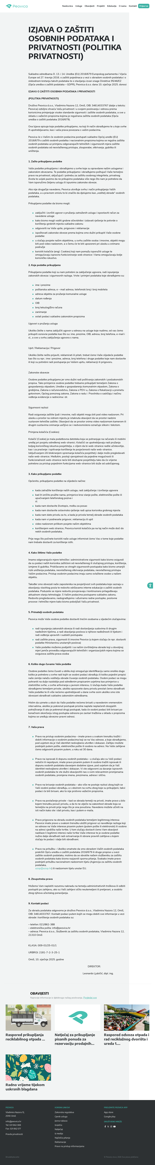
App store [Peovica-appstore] (108, 1112)
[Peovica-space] (28, 1118)
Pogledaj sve (90, 997)
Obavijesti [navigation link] (89, 6)
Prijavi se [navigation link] (143, 6)
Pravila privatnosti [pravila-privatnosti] (14, 1134)
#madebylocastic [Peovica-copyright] (12, 1157)
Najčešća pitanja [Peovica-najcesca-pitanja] (62, 1138)
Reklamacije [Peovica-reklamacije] (60, 1142)
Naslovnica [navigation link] (67, 6)
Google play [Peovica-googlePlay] (109, 1116)
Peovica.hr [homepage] (17, 6)
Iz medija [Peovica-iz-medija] (59, 1133)
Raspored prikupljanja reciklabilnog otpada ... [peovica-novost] (25, 1037)
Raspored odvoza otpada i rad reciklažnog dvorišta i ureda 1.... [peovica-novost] (126, 1039)
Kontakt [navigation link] (133, 6)
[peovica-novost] (28, 1017)
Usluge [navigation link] (78, 6)
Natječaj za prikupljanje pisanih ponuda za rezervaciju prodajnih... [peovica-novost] (75, 1039)
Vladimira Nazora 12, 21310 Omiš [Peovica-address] (15, 1114)
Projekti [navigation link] (101, 6)
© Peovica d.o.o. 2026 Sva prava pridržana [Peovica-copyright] (121, 1157)
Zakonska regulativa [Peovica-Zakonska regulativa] (64, 1112)
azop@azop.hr (43, 868)
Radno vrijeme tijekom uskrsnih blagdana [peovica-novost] (25, 1087)
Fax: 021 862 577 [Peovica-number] (13, 1128)
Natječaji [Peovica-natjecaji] (59, 1129)
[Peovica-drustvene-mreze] (105, 1126)
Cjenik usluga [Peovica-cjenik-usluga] (61, 1116)
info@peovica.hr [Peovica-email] (13, 1121)
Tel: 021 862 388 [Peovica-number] (13, 1125)
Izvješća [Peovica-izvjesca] (58, 1125)
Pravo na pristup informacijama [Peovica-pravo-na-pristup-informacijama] (69, 1146)
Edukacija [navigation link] (111, 6)
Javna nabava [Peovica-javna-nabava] (61, 1121)
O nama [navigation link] (122, 6)
